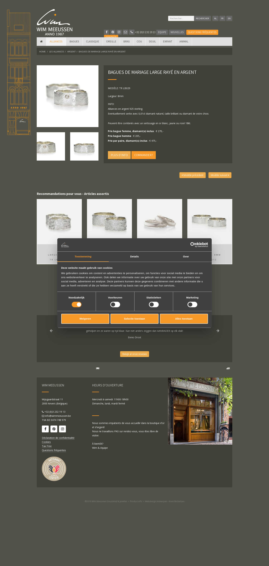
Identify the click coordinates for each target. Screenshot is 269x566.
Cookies (46, 502)
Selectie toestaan (134, 318)
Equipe (162, 32)
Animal (183, 43)
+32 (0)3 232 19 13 (142, 32)
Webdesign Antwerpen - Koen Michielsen (164, 562)
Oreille (111, 43)
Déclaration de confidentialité (58, 498)
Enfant (167, 43)
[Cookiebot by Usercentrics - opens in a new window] (193, 244)
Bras (126, 43)
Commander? (143, 155)
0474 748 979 (58, 480)
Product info (136, 562)
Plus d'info (119, 155)
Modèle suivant (220, 175)
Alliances (56, 43)
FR (222, 18)
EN (229, 18)
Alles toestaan (184, 318)
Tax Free (47, 506)
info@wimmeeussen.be (58, 476)
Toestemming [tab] (83, 256)
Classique (92, 43)
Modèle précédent (192, 175)
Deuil (152, 43)
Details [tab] (134, 256)
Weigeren (85, 318)
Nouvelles (177, 32)
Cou (139, 43)
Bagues (74, 43)
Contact (111, 37)
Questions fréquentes (202, 32)
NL (215, 18)
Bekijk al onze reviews (134, 354)
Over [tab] (186, 256)
